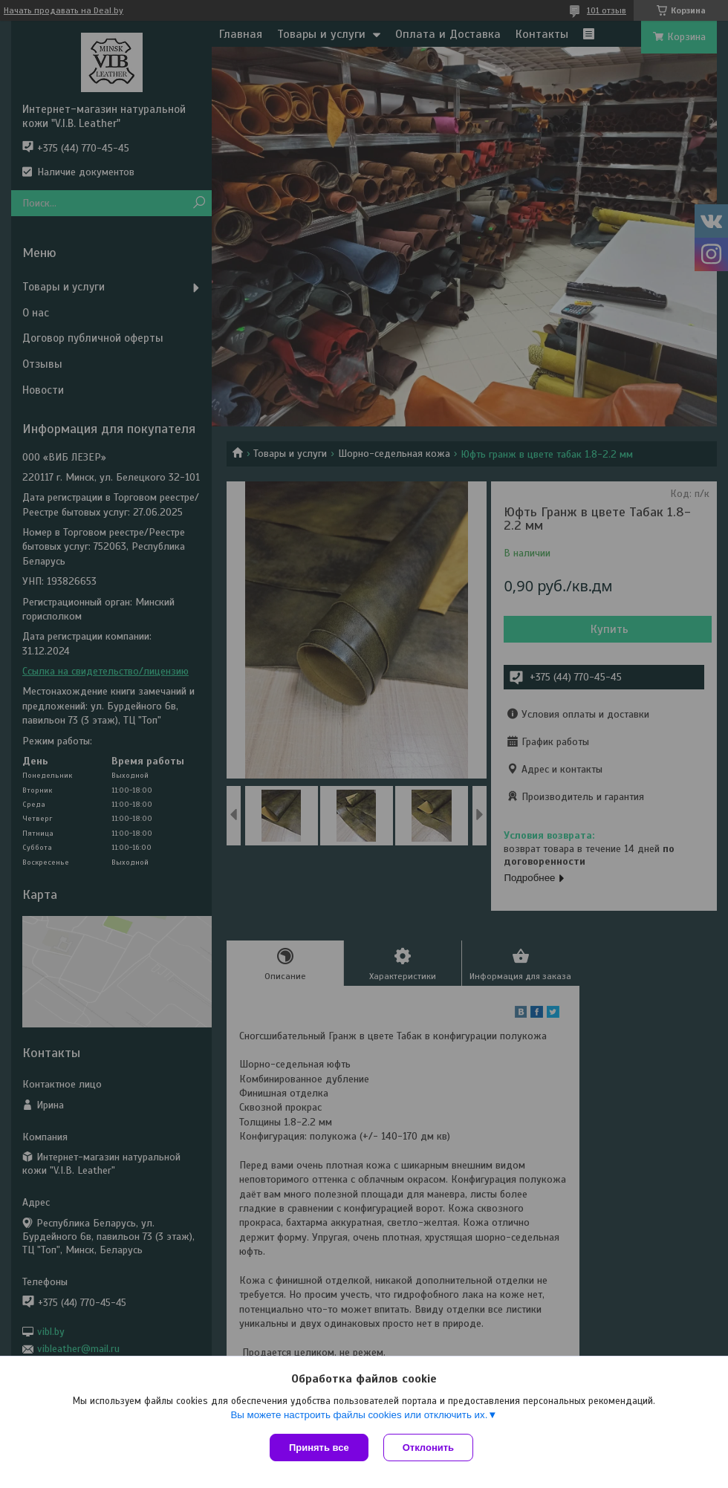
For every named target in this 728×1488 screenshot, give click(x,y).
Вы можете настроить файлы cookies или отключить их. (358, 1414)
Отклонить (428, 1447)
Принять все (319, 1447)
